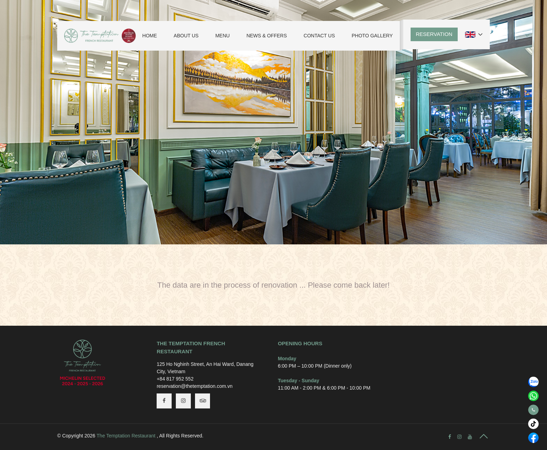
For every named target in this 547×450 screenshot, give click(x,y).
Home (149, 35)
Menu (222, 35)
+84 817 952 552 (175, 379)
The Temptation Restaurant (126, 435)
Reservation (434, 34)
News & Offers (266, 35)
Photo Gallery (372, 35)
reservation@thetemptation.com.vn (194, 386)
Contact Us (319, 35)
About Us (186, 35)
